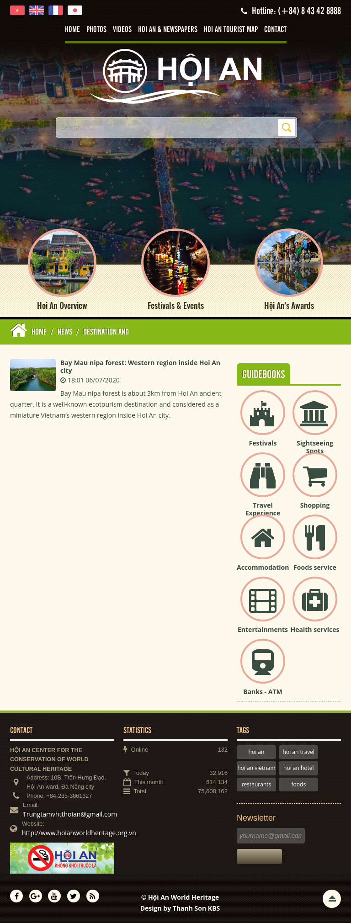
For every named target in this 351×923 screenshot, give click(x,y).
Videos (122, 29)
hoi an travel (298, 752)
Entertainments (263, 629)
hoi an (257, 752)
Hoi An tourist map (231, 29)
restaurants (256, 784)
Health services (315, 629)
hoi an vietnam (256, 768)
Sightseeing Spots (315, 447)
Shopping (315, 505)
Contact (275, 29)
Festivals (263, 443)
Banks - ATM (262, 691)
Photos (96, 29)
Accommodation (263, 567)
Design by (180, 908)
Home (72, 29)
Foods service (314, 567)
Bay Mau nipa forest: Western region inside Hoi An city (140, 366)
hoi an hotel (298, 768)
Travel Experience (263, 509)
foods (299, 784)
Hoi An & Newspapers (167, 29)
